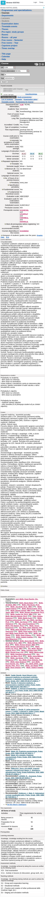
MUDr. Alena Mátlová (35, 656)
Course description (8, 97)
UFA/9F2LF (24, 214)
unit (2, 67)
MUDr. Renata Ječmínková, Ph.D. (32, 612)
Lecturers (6, 18)
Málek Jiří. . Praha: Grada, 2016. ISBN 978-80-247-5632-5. (24, 752)
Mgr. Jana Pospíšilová (26, 624)
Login (35, 2)
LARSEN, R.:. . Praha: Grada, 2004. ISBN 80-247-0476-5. (24, 777)
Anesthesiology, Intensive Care (31, 95)
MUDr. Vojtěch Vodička (24, 637)
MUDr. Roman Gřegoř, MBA (20, 610)
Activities (4, 586)
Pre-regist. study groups (13, 32)
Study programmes (24, 97)
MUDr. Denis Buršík (27, 641)
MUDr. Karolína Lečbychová (20, 654)
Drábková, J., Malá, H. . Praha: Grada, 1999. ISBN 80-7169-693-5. (25, 795)
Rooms (5, 35)
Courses (5, 13)
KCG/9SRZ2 (24, 231)
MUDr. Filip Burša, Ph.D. (31, 605)
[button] (3, 3)
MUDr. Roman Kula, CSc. (15, 652)
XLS (7, 237)
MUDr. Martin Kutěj (25, 618)
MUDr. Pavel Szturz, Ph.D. (27, 631)
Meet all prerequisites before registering (21, 224)
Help (4, 59)
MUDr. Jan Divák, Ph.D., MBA (21, 607)
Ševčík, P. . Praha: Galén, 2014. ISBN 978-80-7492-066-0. (23, 685)
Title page (6, 54)
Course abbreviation (8, 71)
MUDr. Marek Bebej (26, 603)
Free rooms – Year (10, 43)
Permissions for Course (24, 102)
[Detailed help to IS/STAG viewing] (43, 64)
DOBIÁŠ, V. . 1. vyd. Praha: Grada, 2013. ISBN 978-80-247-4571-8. (25, 690)
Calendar (6, 57)
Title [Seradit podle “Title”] (26, 90)
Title (2, 74)
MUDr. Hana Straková (18, 629)
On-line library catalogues (16, 804)
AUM (22, 105)
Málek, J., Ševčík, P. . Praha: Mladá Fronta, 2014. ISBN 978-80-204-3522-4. (25, 711)
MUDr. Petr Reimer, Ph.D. (15, 626)
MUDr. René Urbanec (23, 635)
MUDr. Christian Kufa (29, 650)
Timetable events (9, 26)
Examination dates (10, 24)
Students (5, 21)
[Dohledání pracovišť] (14, 67)
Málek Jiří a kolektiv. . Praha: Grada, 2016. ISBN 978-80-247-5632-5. (24, 757)
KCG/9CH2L (24, 210)
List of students (7, 99)
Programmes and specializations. (17, 10)
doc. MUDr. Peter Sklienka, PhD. (31, 628)
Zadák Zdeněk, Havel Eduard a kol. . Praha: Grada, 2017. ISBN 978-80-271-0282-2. (22, 678)
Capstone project (9, 46)
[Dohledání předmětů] (28, 71)
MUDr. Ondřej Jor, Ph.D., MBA (21, 614)
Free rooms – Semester (12, 40)
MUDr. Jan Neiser (21, 622)
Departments (7, 16)
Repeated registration (11, 161)
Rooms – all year (9, 37)
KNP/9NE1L (24, 218)
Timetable (18, 99)
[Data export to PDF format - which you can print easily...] (36, 64)
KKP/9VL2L (24, 221)
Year (2, 78)
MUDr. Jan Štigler (31, 666)
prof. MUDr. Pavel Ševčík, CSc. (27, 599)
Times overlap (8, 48)
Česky (41, 2)
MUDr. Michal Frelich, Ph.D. (32, 608)
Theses (5, 29)
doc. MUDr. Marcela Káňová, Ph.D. (23, 615)
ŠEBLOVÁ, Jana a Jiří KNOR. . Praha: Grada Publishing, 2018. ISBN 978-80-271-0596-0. (25, 771)
